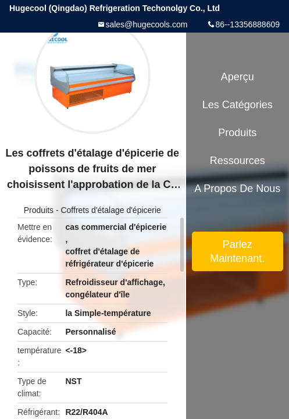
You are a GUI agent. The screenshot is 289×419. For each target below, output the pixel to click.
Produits (38, 210)
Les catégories (237, 105)
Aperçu (237, 77)
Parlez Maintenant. (237, 251)
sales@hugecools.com (146, 24)
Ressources (237, 160)
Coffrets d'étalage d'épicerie (110, 210)
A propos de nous (237, 188)
